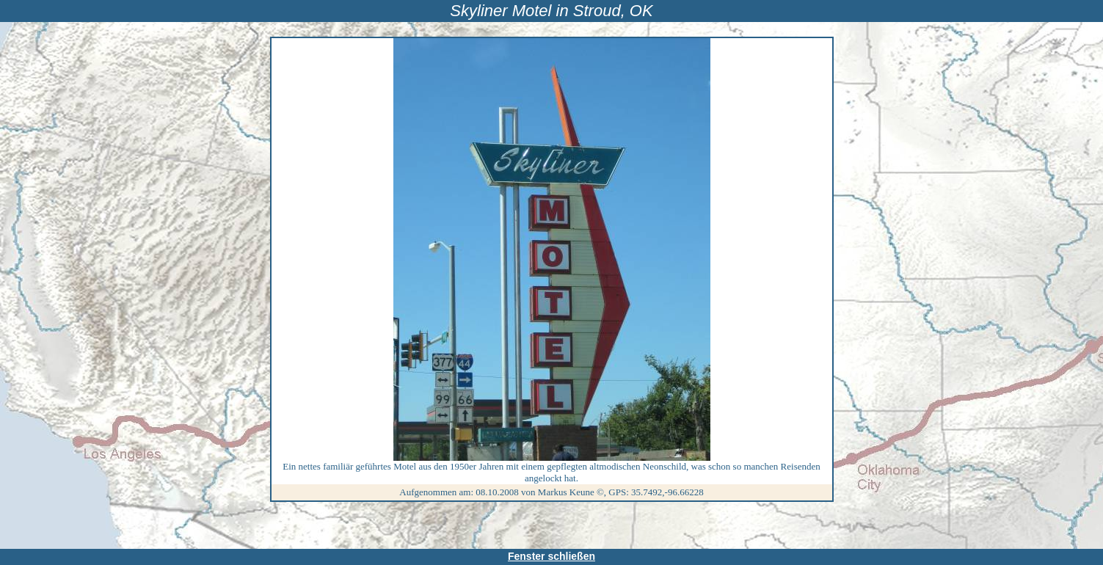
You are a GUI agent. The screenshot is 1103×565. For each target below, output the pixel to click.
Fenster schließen (551, 556)
